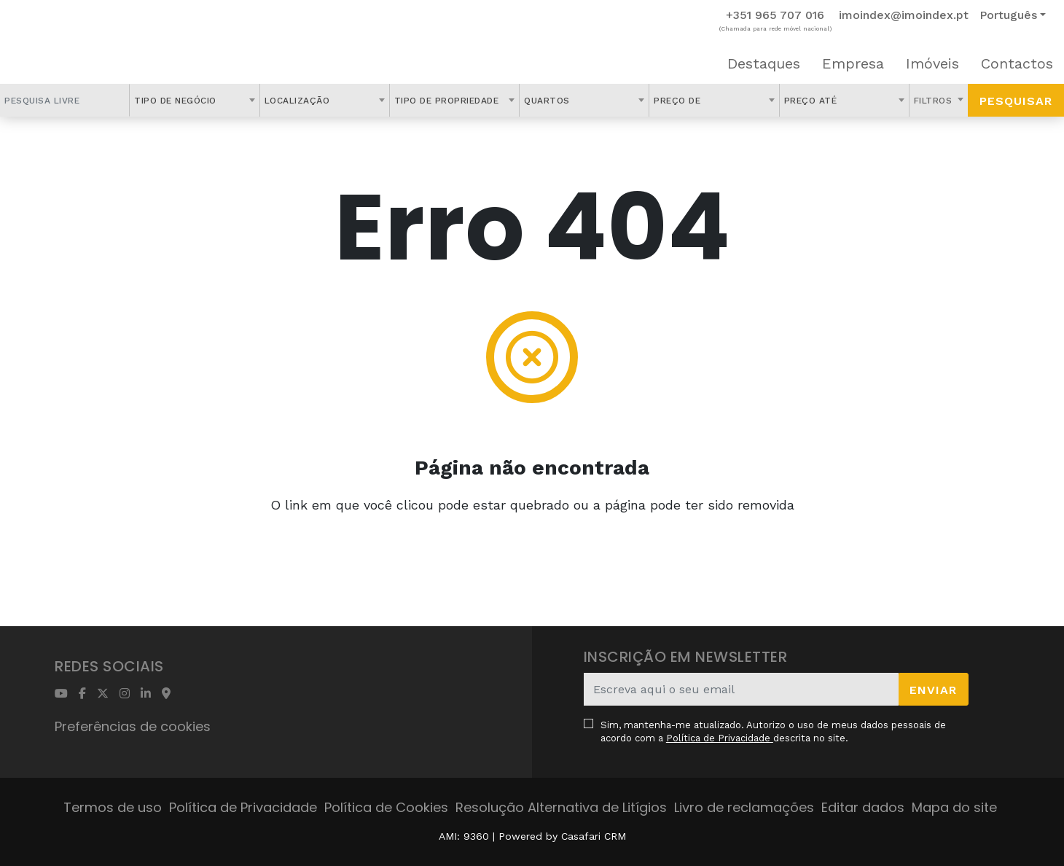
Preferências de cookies (133, 726)
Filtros (934, 100)
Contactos (1017, 63)
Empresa (853, 63)
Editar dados (862, 807)
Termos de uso (112, 807)
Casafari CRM (593, 836)
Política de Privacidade (719, 738)
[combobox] (194, 100)
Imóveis (932, 63)
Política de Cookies (386, 807)
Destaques (763, 63)
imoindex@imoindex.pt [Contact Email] (904, 15)
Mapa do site (954, 807)
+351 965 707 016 (775, 15)
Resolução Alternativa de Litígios (561, 807)
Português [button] (1008, 15)
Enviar (933, 690)
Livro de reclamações (744, 807)
